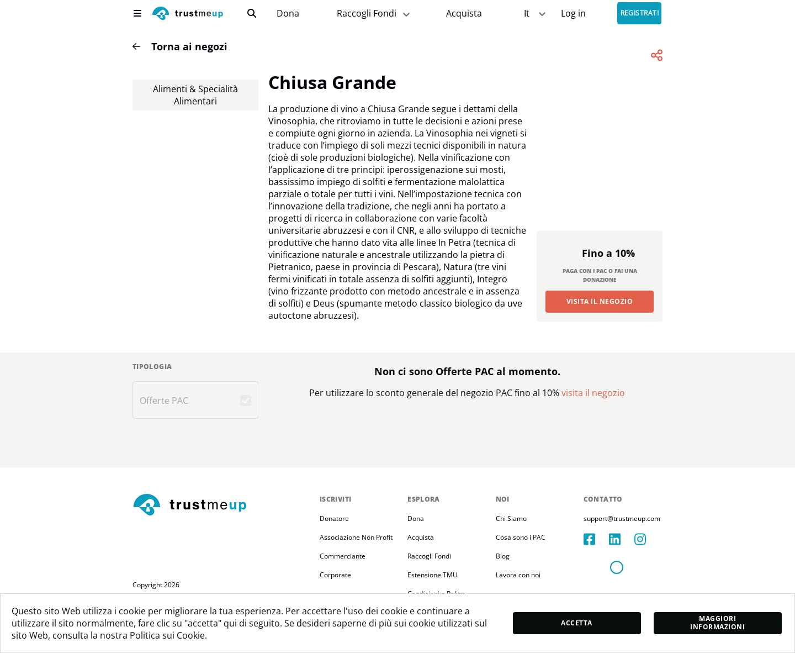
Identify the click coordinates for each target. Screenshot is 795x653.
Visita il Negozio (599, 301)
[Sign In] (573, 13)
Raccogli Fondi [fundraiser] (374, 13)
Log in (573, 13)
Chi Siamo (511, 518)
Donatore (334, 518)
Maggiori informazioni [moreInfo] (717, 622)
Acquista (464, 13)
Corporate (335, 575)
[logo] (188, 15)
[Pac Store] (464, 13)
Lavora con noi (518, 575)
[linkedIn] (621, 539)
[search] (251, 13)
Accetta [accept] (576, 623)
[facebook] (596, 539)
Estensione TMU (432, 575)
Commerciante (342, 556)
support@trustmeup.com (622, 518)
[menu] (137, 13)
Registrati (640, 13)
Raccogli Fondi (429, 556)
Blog (503, 556)
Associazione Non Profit (356, 537)
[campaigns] (288, 13)
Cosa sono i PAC (520, 537)
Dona (288, 13)
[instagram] (647, 539)
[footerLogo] (221, 505)
